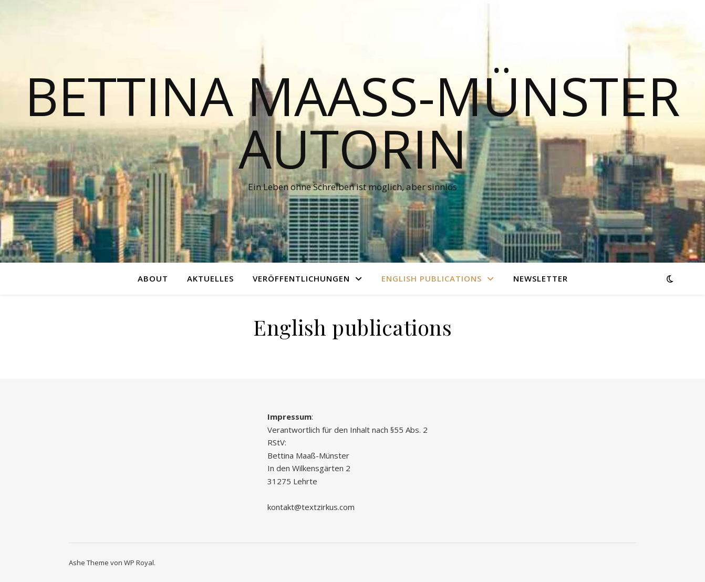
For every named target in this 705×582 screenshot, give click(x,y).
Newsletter (540, 278)
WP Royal (139, 562)
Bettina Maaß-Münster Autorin (352, 121)
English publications (431, 278)
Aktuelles (210, 278)
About (153, 278)
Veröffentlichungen (301, 278)
